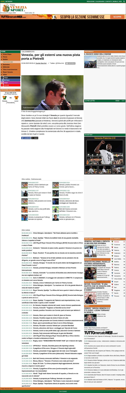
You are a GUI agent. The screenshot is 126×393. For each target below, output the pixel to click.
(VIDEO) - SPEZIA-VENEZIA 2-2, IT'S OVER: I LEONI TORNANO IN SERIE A (97, 310)
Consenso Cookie (110, 388)
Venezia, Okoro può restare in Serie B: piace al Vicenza (52, 315)
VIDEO (87, 306)
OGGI (117, 101)
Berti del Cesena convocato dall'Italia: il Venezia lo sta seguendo (55, 358)
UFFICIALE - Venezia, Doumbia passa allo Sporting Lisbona (53, 346)
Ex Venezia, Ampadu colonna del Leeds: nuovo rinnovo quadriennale (57, 305)
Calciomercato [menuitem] (7, 62)
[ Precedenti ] (10, 103)
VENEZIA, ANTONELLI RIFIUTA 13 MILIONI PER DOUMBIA (97, 242)
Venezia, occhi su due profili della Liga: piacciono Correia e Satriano (56, 331)
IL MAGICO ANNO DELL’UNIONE (97, 54)
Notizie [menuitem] (4, 59)
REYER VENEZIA (90, 281)
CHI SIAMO (63, 391)
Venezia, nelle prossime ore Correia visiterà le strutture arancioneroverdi (58, 320)
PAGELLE (88, 259)
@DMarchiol (60, 63)
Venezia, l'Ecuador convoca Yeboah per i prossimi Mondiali (53, 325)
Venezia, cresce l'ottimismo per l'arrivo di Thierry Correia (52, 283)
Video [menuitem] (4, 75)
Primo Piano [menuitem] (6, 54)
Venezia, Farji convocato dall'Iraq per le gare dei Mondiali (52, 333)
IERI (123, 101)
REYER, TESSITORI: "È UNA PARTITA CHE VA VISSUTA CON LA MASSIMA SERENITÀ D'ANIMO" (97, 287)
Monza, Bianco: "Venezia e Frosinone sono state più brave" (53, 361)
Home (3, 51)
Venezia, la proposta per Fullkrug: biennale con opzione (52, 378)
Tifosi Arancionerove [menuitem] (9, 69)
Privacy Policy (121, 388)
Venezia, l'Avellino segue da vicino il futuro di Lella (50, 318)
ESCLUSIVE (89, 239)
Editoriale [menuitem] (5, 67)
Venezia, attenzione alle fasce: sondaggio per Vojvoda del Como (55, 328)
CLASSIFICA (116, 239)
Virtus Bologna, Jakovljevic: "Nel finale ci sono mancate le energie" (56, 381)
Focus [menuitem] (4, 57)
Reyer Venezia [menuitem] (7, 72)
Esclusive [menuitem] (5, 64)
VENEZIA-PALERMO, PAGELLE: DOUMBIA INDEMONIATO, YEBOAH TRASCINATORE (97, 264)
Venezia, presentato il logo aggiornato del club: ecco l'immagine (55, 351)
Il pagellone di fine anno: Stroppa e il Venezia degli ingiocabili (54, 348)
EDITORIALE (89, 51)
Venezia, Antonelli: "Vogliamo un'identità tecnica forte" (52, 308)
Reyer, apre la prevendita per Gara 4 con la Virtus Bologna (53, 323)
